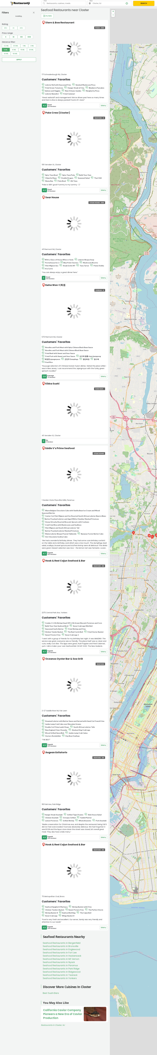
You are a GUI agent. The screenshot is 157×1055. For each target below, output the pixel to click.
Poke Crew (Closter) (57, 113)
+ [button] (113, 11)
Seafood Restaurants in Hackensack (62, 955)
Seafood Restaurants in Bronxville (60, 946)
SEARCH (143, 3)
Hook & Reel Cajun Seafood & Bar (65, 561)
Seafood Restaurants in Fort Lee (60, 952)
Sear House (52, 197)
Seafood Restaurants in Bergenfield (61, 942)
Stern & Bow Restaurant (59, 22)
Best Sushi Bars (51, 993)
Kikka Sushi (52, 383)
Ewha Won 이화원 (55, 285)
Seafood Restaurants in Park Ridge (61, 968)
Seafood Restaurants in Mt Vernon (61, 958)
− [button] (113, 15)
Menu (103, 105)
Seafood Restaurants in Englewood (61, 949)
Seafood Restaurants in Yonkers (60, 978)
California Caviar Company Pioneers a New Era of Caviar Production (62, 1014)
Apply (19, 59)
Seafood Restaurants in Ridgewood (61, 971)
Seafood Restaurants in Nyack (59, 962)
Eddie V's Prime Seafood (60, 448)
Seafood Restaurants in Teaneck (60, 975)
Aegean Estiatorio (56, 752)
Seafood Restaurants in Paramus (60, 965)
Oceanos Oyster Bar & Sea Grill (64, 659)
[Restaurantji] (20, 3)
